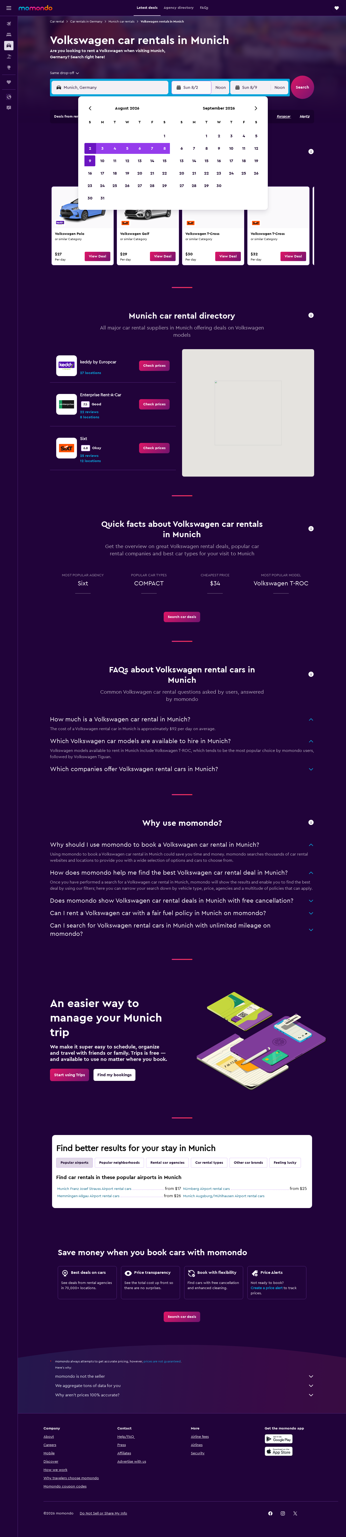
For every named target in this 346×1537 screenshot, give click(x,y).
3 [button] (102, 148)
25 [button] (114, 186)
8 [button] (164, 148)
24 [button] (102, 186)
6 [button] (140, 148)
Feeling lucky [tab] (285, 1163)
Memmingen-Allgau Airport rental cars (88, 1196)
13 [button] (140, 161)
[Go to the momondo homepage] (35, 7)
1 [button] (164, 136)
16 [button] (90, 173)
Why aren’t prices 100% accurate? (184, 1395)
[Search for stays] (9, 35)
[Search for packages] (9, 56)
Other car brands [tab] (248, 1163)
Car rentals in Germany (86, 21)
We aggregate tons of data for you (184, 1386)
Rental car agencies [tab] (167, 1163)
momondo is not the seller (184, 1376)
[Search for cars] (9, 45)
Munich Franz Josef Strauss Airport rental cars (94, 1189)
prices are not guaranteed (162, 1361)
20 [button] (139, 173)
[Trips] (9, 82)
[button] (9, 8)
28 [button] (152, 186)
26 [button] (127, 186)
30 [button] (90, 198)
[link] (83, 225)
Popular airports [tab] (74, 1163)
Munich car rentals (121, 21)
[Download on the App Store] (279, 1451)
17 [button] (102, 173)
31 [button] (102, 198)
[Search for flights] (9, 24)
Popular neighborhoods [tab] (119, 1163)
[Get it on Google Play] (279, 1438)
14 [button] (152, 161)
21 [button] (152, 173)
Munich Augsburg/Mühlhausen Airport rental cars (223, 1196)
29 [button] (164, 186)
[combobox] (65, 73)
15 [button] (165, 161)
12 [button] (127, 161)
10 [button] (102, 161)
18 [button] (115, 173)
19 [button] (127, 173)
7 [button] (152, 148)
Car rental (57, 21)
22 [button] (164, 173)
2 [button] (90, 148)
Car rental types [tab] (209, 1163)
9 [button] (90, 161)
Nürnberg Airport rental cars (206, 1189)
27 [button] (140, 186)
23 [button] (90, 186)
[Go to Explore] (9, 67)
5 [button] (127, 148)
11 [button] (114, 161)
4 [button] (115, 148)
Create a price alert (267, 1288)
